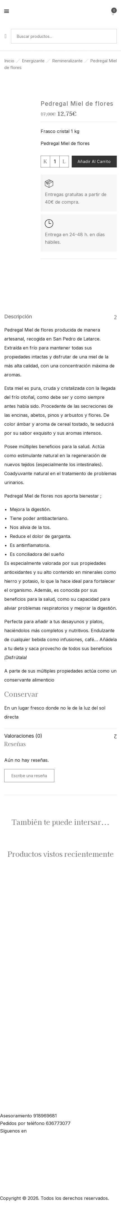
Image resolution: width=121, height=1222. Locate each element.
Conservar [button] (21, 694)
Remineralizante (67, 60)
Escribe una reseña (29, 775)
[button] (113, 12)
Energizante (33, 60)
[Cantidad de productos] (55, 161)
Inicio (9, 60)
